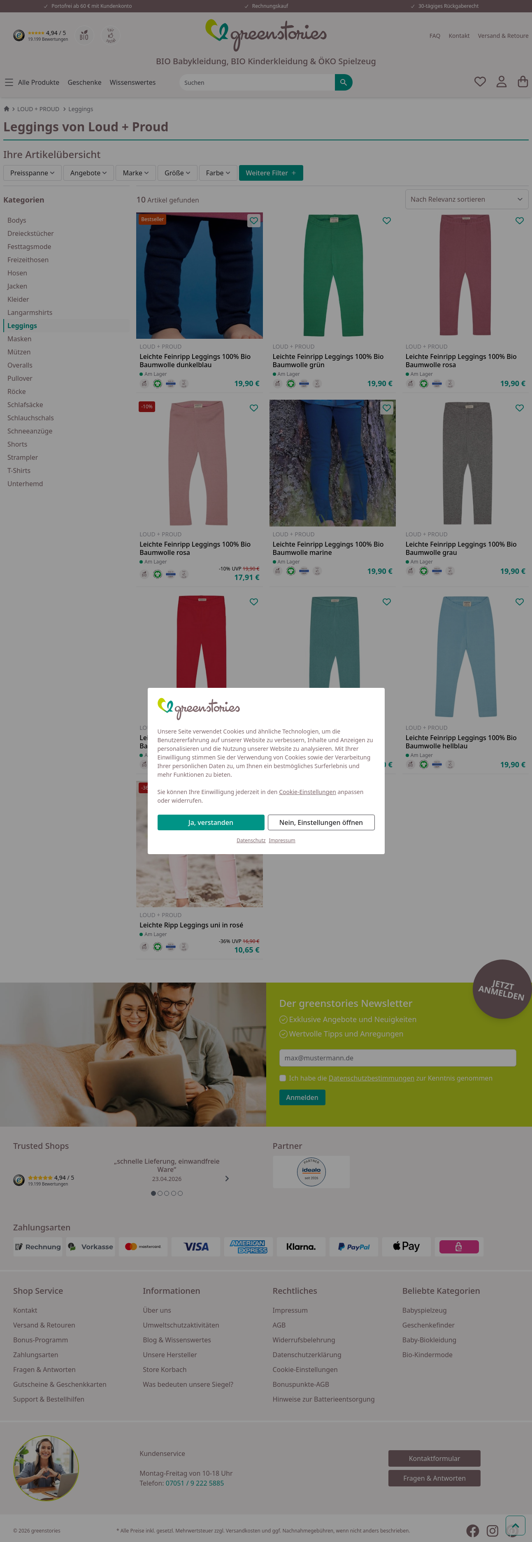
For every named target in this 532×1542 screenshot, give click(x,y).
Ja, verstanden (210, 822)
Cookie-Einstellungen (307, 792)
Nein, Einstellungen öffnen (321, 822)
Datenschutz (251, 840)
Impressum (282, 840)
